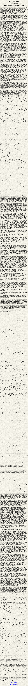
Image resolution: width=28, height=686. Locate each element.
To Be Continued (14, 682)
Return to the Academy (14, 684)
